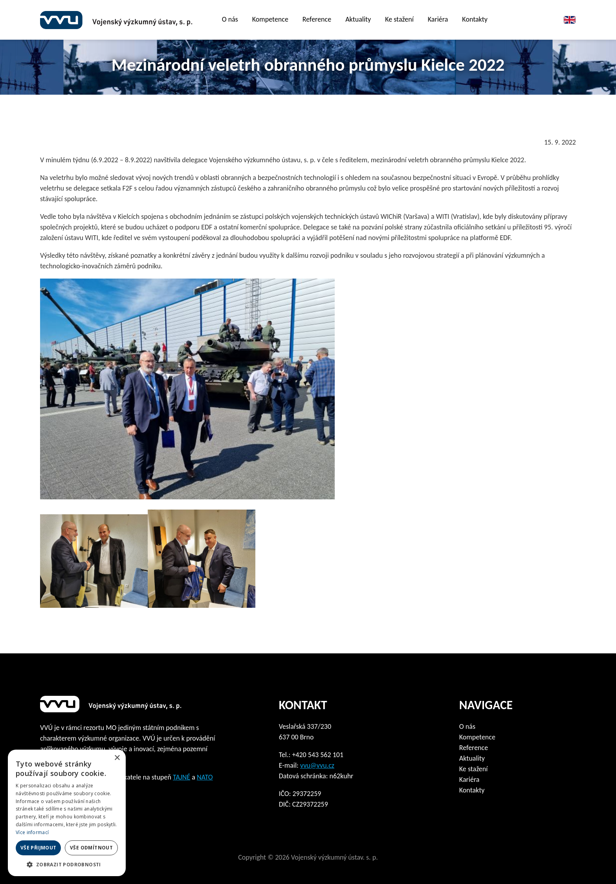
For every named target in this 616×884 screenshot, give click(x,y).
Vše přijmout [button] (38, 847)
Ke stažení (473, 769)
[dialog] (67, 813)
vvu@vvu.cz (317, 765)
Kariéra (438, 19)
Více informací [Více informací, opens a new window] (32, 832)
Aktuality (358, 19)
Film (521, 19)
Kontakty (475, 19)
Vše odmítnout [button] (91, 847)
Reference (316, 19)
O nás (467, 726)
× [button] (117, 758)
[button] (67, 864)
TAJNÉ (181, 777)
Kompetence (270, 19)
